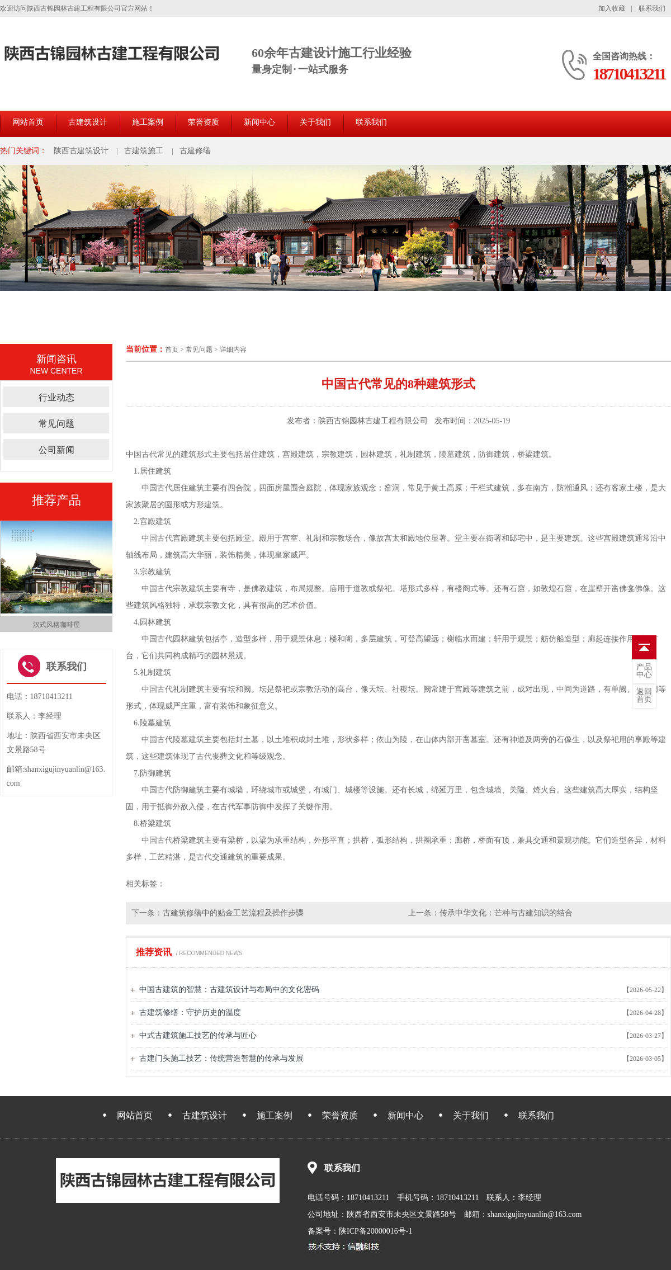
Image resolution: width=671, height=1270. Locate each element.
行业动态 (56, 397)
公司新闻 (56, 450)
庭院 (314, 488)
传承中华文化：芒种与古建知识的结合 (506, 913)
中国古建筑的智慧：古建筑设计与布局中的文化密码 (229, 989)
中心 (644, 671)
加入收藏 (611, 8)
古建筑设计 (87, 122)
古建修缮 (195, 151)
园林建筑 (376, 454)
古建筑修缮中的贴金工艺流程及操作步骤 (233, 913)
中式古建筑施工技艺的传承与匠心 (198, 1035)
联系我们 (652, 8)
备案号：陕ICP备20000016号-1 (360, 1231)
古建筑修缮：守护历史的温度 (190, 1012)
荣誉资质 (203, 122)
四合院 (239, 488)
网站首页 (28, 122)
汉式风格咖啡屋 (56, 625)
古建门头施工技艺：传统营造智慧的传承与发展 (221, 1058)
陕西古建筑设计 (81, 151)
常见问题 (199, 349)
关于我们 (315, 122)
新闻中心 (259, 122)
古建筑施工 (143, 151)
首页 (171, 349)
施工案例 (147, 122)
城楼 (353, 790)
